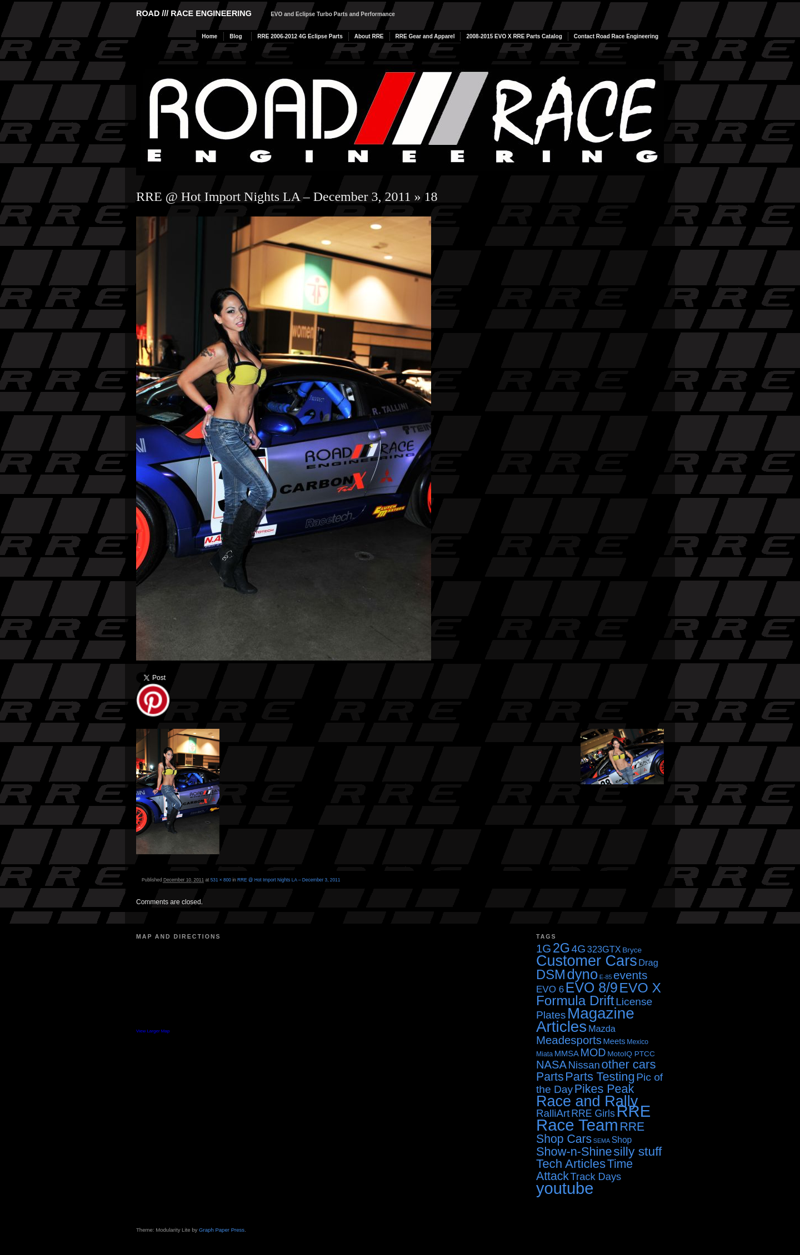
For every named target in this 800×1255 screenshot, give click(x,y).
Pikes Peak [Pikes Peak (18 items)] (604, 1089)
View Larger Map (152, 1031)
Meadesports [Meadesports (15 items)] (569, 1040)
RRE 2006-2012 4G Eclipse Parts (299, 36)
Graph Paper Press (221, 1230)
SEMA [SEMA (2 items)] (601, 1140)
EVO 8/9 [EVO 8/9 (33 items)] (592, 987)
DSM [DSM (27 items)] (551, 974)
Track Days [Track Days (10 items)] (596, 1176)
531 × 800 (221, 880)
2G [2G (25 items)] (561, 948)
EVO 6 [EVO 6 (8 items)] (550, 989)
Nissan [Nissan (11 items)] (583, 1065)
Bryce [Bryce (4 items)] (632, 950)
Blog (235, 36)
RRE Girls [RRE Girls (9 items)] (593, 1113)
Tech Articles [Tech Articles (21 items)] (571, 1164)
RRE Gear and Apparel (425, 36)
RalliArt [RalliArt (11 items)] (552, 1113)
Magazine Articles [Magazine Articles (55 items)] (585, 1020)
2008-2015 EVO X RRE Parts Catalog (514, 36)
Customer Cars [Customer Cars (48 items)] (586, 960)
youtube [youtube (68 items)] (564, 1188)
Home (209, 36)
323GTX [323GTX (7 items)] (604, 949)
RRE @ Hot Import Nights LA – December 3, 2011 (273, 196)
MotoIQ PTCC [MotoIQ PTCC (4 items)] (631, 1054)
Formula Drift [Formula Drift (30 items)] (575, 1000)
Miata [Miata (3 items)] (544, 1054)
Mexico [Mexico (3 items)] (637, 1042)
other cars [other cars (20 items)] (629, 1064)
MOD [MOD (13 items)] (593, 1052)
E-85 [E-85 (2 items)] (605, 977)
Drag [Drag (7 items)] (648, 962)
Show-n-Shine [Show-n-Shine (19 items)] (574, 1151)
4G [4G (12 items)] (579, 949)
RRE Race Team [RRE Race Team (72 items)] (593, 1118)
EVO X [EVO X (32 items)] (640, 987)
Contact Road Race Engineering (616, 36)
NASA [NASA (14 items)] (551, 1065)
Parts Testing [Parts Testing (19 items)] (599, 1076)
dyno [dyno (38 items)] (582, 974)
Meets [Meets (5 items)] (614, 1041)
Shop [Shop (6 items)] (622, 1140)
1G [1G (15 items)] (543, 948)
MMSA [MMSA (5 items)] (566, 1053)
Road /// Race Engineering (194, 13)
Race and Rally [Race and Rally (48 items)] (587, 1101)
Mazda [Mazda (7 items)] (602, 1029)
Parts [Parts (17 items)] (550, 1076)
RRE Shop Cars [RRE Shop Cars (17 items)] (590, 1132)
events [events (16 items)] (630, 975)
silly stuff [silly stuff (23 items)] (637, 1151)
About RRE (369, 36)
